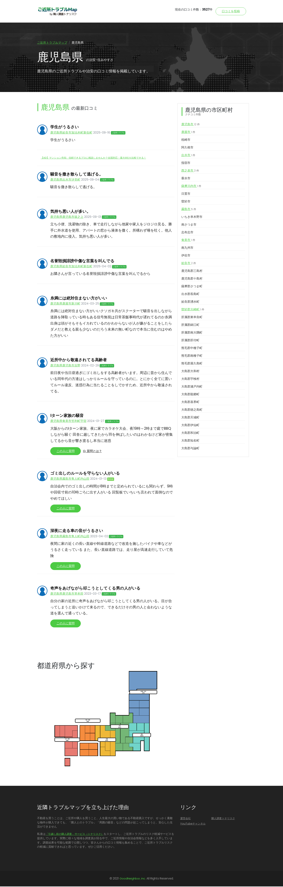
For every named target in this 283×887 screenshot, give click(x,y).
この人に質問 (65, 452)
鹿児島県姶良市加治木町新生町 (71, 133)
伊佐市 (185, 256)
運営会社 (185, 819)
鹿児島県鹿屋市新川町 (65, 304)
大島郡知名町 (190, 441)
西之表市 (190, 171)
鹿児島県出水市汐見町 (65, 180)
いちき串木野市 (191, 217)
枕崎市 (185, 140)
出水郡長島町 (190, 295)
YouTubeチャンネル (193, 824)
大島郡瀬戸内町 (191, 387)
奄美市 (188, 241)
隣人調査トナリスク (223, 819)
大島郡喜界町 (190, 403)
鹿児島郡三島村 (191, 271)
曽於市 (185, 202)
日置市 (185, 194)
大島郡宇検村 (190, 379)
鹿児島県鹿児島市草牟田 (66, 594)
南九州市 (187, 248)
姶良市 (188, 264)
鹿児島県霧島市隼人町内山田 (69, 479)
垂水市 (185, 179)
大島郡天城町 (190, 418)
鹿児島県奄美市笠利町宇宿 (68, 422)
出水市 (188, 156)
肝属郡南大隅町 (191, 333)
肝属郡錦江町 (190, 325)
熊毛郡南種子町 (191, 356)
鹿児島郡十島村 (191, 279)
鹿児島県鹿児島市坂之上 (66, 217)
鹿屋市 (188, 133)
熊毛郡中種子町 (191, 349)
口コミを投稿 (231, 11)
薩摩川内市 (191, 187)
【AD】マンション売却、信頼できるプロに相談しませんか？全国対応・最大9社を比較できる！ (93, 158)
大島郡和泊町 (190, 433)
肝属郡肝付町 (190, 341)
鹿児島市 (190, 125)
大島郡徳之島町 (191, 410)
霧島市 (188, 210)
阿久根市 (187, 148)
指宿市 (185, 163)
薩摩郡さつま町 (191, 287)
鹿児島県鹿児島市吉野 (65, 366)
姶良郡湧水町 (190, 302)
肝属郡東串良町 (191, 318)
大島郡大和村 (190, 372)
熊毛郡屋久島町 (191, 364)
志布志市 (187, 233)
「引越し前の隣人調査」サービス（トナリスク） (75, 834)
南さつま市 (188, 225)
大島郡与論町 (190, 449)
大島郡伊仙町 (190, 426)
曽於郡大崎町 (192, 310)
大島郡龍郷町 (190, 395)
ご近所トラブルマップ (52, 42)
